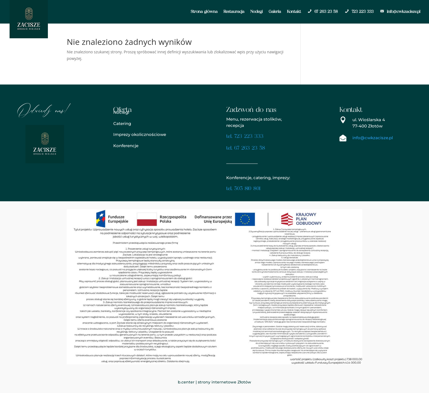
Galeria (275, 12)
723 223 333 (358, 11)
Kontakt (294, 12)
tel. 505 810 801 (243, 189)
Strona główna (204, 12)
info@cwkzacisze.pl (400, 11)
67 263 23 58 (322, 11)
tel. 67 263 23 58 (245, 148)
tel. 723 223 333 (244, 136)
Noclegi (256, 12)
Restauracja (234, 12)
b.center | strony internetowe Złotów (214, 382)
